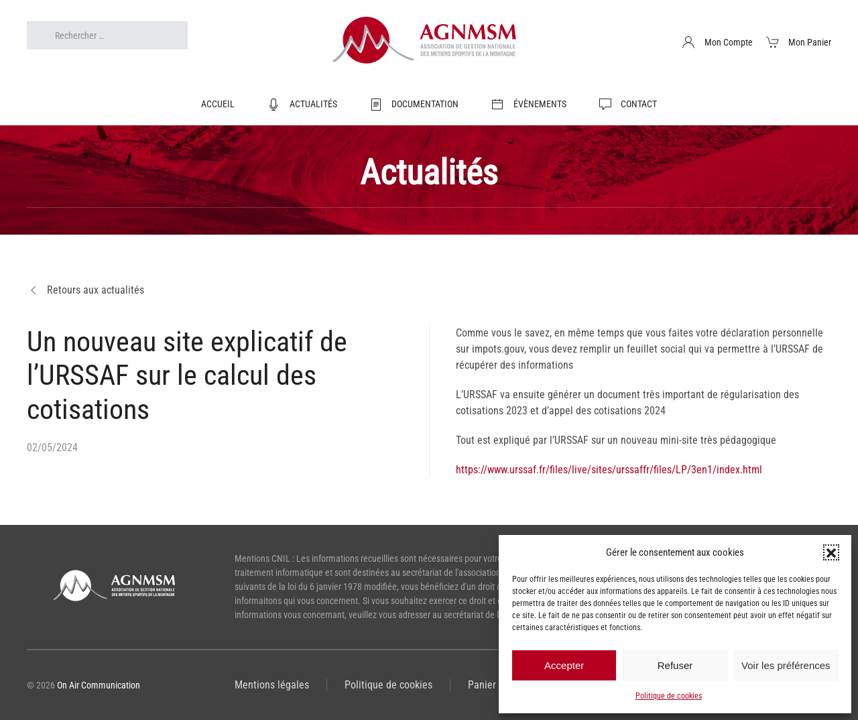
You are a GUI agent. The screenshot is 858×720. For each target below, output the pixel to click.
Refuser (675, 665)
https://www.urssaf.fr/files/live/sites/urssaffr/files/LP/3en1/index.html (609, 469)
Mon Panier (799, 42)
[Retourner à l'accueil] (429, 42)
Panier (482, 684)
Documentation (414, 104)
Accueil (218, 104)
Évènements (528, 104)
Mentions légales (272, 684)
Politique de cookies (668, 696)
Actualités (302, 104)
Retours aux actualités (85, 290)
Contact (628, 104)
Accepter (564, 665)
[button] (831, 552)
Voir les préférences (786, 665)
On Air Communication (98, 685)
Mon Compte (717, 42)
